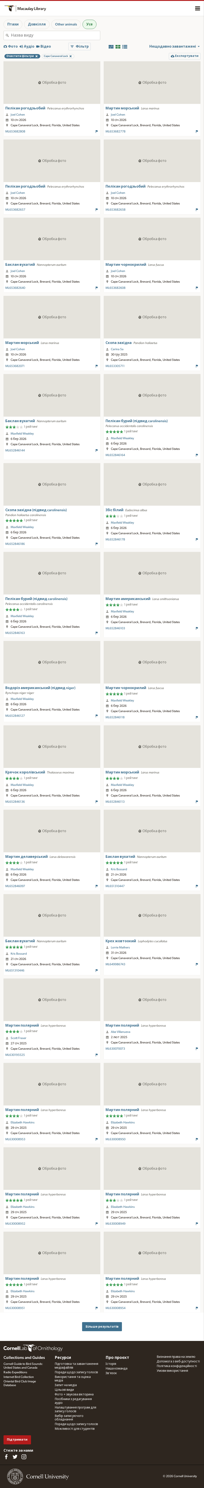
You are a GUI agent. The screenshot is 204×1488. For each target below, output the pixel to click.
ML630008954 (115, 1308)
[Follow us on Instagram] (24, 1456)
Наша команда (116, 1368)
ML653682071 (15, 366)
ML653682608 (115, 287)
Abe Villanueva (120, 1031)
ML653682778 (115, 131)
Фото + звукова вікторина (74, 1394)
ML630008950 (115, 1139)
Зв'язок (111, 1373)
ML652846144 (15, 450)
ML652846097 (15, 886)
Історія (111, 1364)
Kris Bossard (119, 869)
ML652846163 (15, 633)
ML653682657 (15, 209)
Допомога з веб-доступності (178, 1361)
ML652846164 (115, 455)
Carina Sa (117, 349)
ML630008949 (115, 1223)
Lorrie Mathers (120, 947)
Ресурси (63, 1358)
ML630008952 (15, 1223)
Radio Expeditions (15, 1372)
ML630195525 (15, 1055)
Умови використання (172, 1370)
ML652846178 (115, 539)
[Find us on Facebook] (6, 1456)
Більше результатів (102, 1326)
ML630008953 (15, 1139)
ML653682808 (15, 131)
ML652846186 (15, 544)
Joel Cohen (18, 114)
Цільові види (64, 1389)
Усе (89, 24)
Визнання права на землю (176, 1356)
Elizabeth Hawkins (23, 1122)
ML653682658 (115, 209)
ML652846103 (115, 628)
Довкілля (37, 24)
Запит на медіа (66, 1385)
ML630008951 (15, 1308)
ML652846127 (15, 715)
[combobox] (55, 35)
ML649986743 (115, 964)
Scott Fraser (18, 1038)
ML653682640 (15, 287)
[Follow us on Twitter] (15, 1456)
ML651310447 (115, 886)
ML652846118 (115, 717)
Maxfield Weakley (22, 433)
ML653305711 (115, 366)
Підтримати (17, 1439)
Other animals (66, 24)
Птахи (13, 24)
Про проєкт (117, 1358)
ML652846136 (15, 801)
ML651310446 (14, 970)
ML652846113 (115, 801)
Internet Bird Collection (19, 1377)
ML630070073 (115, 1048)
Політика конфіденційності (177, 1366)
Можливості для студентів (75, 1428)
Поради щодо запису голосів (76, 1372)
